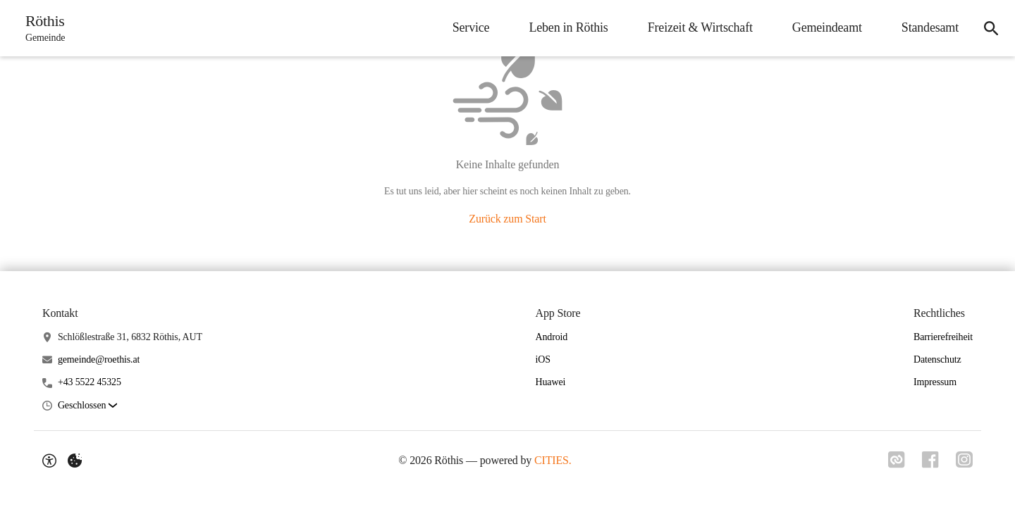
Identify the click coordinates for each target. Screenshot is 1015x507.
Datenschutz (937, 359)
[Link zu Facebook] (930, 459)
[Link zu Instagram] (964, 459)
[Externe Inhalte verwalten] (74, 460)
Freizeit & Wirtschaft (700, 27)
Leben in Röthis (568, 27)
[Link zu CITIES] (896, 459)
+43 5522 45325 (89, 382)
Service (471, 27)
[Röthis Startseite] (41, 28)
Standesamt (930, 27)
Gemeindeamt (827, 27)
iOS (543, 359)
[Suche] (991, 28)
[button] (87, 406)
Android (552, 337)
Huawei (551, 382)
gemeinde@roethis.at (99, 359)
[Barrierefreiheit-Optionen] (49, 460)
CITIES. (553, 460)
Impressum (935, 382)
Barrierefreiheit (943, 337)
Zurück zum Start (507, 219)
